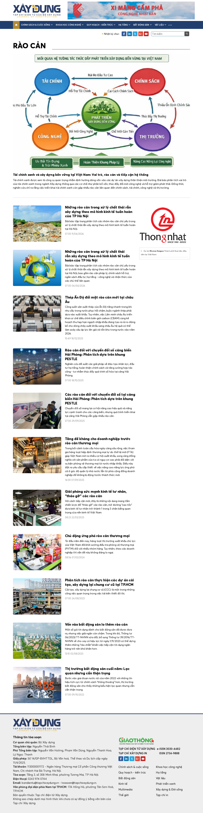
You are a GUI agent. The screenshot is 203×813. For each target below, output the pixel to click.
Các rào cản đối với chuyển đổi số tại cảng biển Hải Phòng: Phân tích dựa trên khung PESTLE (100, 399)
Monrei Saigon (157, 251)
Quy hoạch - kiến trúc (101, 25)
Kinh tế (122, 783)
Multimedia (125, 789)
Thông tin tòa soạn (27, 737)
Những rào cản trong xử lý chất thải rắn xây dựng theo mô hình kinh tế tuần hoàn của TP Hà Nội (98, 212)
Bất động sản (142, 25)
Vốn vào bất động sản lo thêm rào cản (96, 624)
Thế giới (123, 795)
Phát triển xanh (166, 783)
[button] (170, 25)
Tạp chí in (162, 795)
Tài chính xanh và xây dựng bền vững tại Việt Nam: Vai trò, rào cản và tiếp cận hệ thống (80, 174)
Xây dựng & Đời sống (169, 789)
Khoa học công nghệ (69, 25)
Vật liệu (160, 25)
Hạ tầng (124, 25)
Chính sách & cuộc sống (37, 25)
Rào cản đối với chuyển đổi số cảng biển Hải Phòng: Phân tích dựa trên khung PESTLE (98, 355)
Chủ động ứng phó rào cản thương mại (97, 536)
